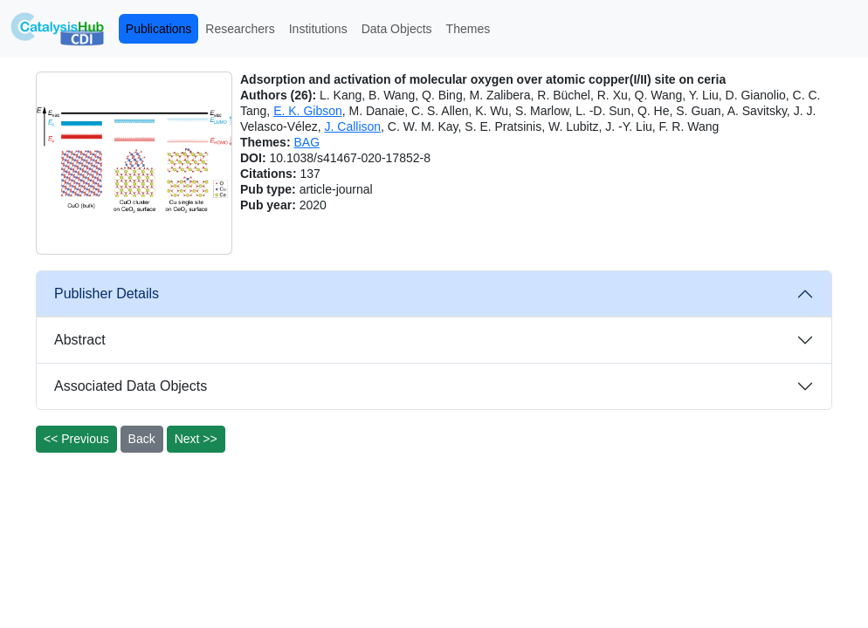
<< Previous (76, 439)
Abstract (80, 339)
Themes (468, 29)
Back (141, 439)
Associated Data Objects (130, 386)
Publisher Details (106, 293)
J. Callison (353, 126)
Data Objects (397, 29)
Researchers (239, 29)
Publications (159, 29)
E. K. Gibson (307, 111)
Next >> (196, 439)
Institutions (318, 29)
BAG (306, 142)
